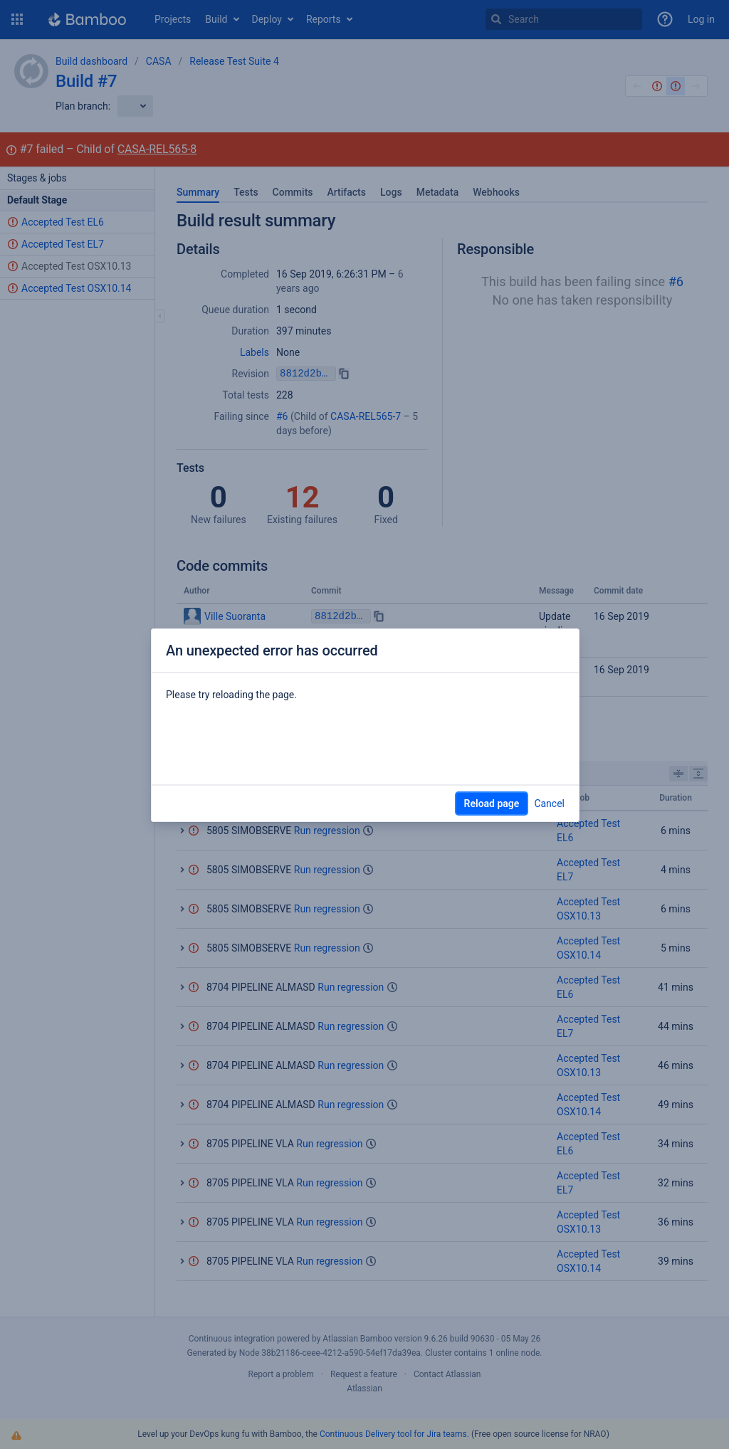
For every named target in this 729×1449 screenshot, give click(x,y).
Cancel (549, 803)
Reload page (492, 803)
